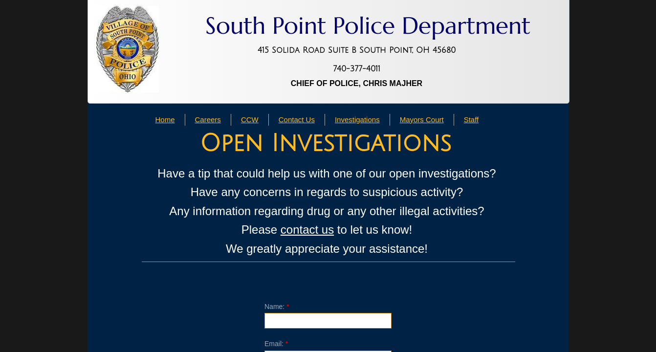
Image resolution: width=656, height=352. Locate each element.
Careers (208, 119)
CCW (250, 119)
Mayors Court (422, 119)
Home (165, 119)
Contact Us (297, 119)
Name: (276, 306)
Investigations (357, 119)
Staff (471, 119)
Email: (276, 344)
